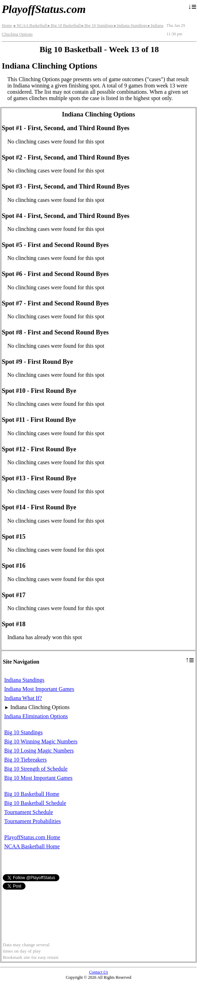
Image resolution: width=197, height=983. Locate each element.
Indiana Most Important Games (39, 689)
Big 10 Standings (97, 25)
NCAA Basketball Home (32, 846)
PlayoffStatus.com (44, 9)
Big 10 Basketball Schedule (35, 803)
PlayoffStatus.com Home (32, 837)
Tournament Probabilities (32, 821)
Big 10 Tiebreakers (25, 760)
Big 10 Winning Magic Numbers (41, 741)
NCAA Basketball (30, 25)
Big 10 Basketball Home (31, 794)
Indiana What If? (23, 698)
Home (7, 25)
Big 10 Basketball (64, 25)
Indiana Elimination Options (36, 716)
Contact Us (98, 972)
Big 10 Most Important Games (38, 778)
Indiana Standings (130, 25)
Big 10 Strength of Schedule (35, 769)
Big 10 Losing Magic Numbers (39, 751)
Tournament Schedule (28, 812)
